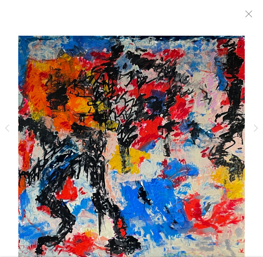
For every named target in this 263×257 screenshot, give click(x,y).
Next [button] (256, 128)
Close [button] (249, 16)
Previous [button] (7, 128)
